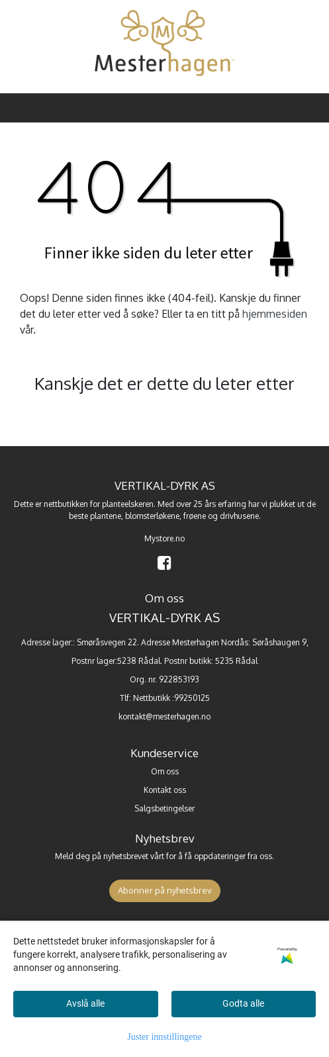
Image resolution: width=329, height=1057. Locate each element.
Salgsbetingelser (164, 808)
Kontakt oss (165, 790)
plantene (105, 516)
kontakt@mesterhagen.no (164, 716)
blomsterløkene (152, 516)
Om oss (165, 771)
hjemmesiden (274, 313)
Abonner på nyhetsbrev (165, 890)
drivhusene (239, 516)
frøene (194, 516)
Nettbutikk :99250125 (171, 698)
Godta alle (243, 1003)
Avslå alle (85, 1003)
